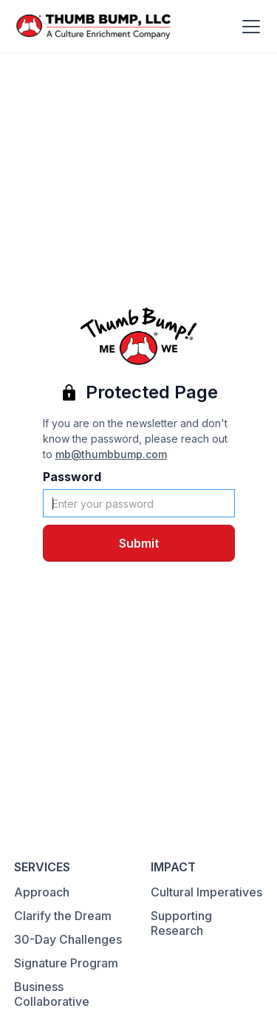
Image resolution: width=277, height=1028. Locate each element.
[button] (248, 26)
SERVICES (42, 866)
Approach (41, 892)
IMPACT (173, 866)
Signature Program (66, 963)
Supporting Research (181, 923)
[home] (93, 26)
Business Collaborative (51, 994)
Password (72, 476)
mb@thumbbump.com (111, 454)
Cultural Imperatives (206, 892)
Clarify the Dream (63, 915)
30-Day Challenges (68, 939)
